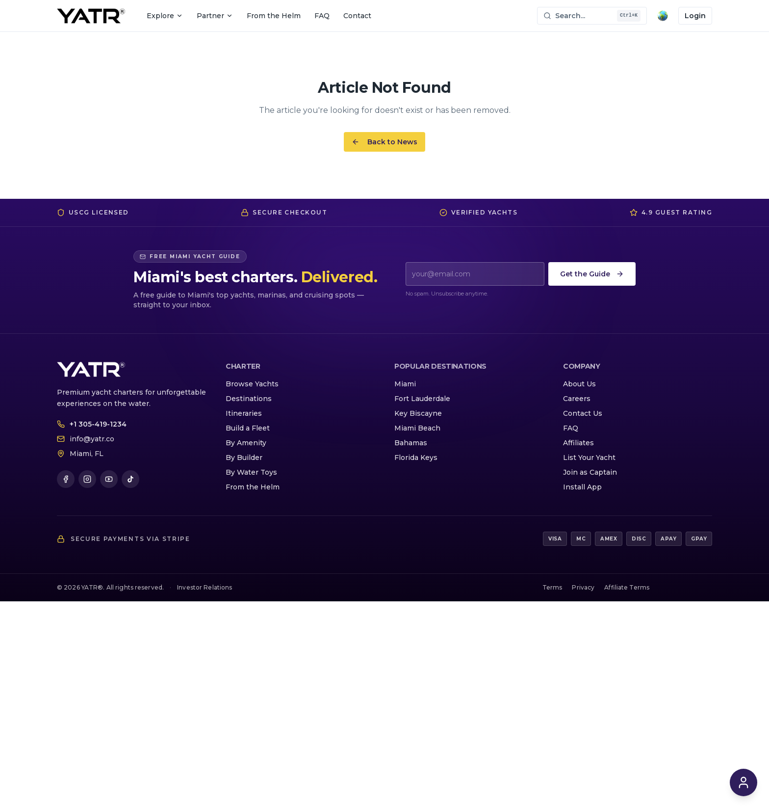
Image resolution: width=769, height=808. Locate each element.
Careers (576, 398)
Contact (357, 15)
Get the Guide (592, 273)
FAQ (322, 15)
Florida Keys (415, 457)
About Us (579, 383)
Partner (215, 15)
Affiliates (578, 442)
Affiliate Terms (626, 587)
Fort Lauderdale (422, 398)
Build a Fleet (248, 428)
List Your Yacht (589, 457)
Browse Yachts (252, 383)
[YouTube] (109, 479)
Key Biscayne (418, 413)
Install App (582, 487)
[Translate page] (662, 16)
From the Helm (274, 15)
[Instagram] (87, 479)
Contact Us (582, 413)
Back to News (384, 141)
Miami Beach (417, 428)
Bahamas (410, 442)
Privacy (583, 587)
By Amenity (246, 442)
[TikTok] (130, 479)
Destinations (249, 398)
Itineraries (244, 413)
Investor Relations (204, 587)
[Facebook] (66, 479)
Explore (165, 15)
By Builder (244, 457)
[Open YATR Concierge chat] (743, 782)
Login (695, 15)
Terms (552, 587)
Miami (405, 383)
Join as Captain (590, 472)
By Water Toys (251, 472)
